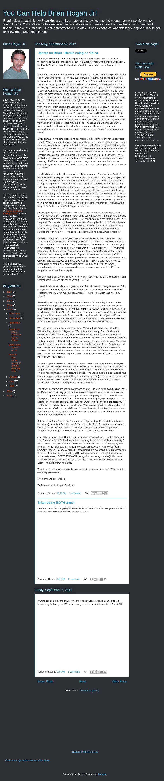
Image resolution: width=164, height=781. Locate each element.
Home (82, 681)
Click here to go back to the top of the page (27, 760)
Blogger (102, 774)
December (15, 313)
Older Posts (119, 681)
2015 (9, 296)
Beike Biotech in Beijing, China (13, 212)
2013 (9, 305)
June (12, 385)
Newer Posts (45, 681)
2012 (9, 309)
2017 (9, 291)
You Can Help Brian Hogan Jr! (50, 13)
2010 (9, 395)
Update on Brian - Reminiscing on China (67, 53)
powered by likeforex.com (85, 751)
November (15, 318)
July (11, 381)
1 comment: (75, 493)
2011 (9, 391)
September (15, 322)
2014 (9, 300)
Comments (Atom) (89, 690)
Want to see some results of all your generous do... (15, 362)
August (13, 376)
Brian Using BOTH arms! (56, 502)
